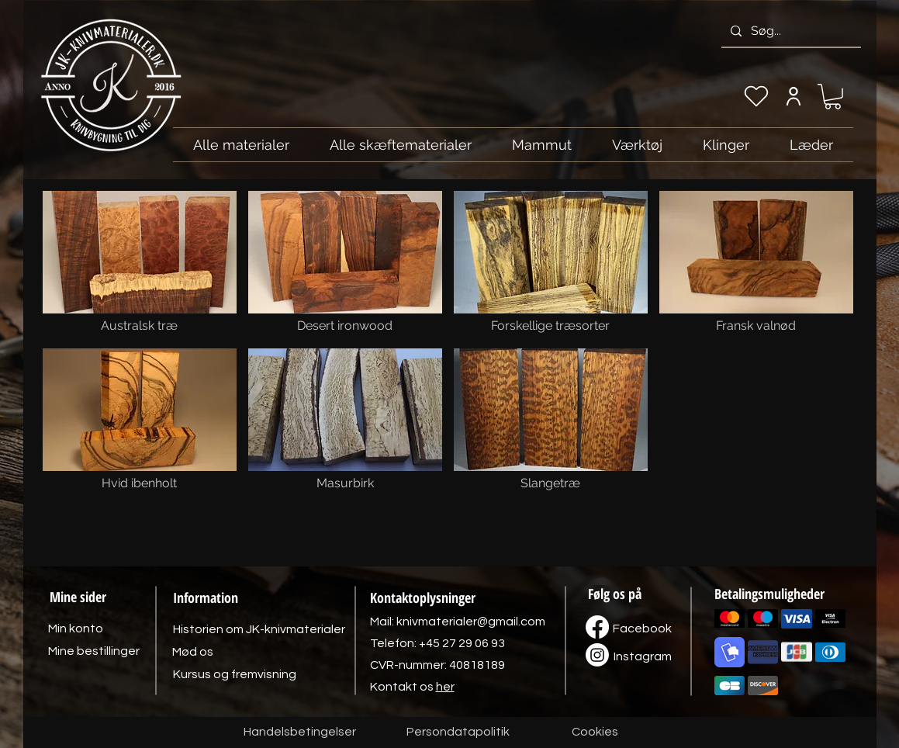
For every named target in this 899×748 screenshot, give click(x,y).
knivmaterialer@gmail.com (470, 621)
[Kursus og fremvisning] (234, 674)
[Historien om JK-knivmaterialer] (259, 629)
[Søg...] (789, 31)
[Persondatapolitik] (458, 732)
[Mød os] (193, 651)
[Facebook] (642, 628)
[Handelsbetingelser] (300, 732)
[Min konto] (794, 96)
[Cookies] (595, 732)
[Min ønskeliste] (756, 96)
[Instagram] (643, 656)
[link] (833, 96)
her (445, 686)
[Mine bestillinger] (94, 651)
